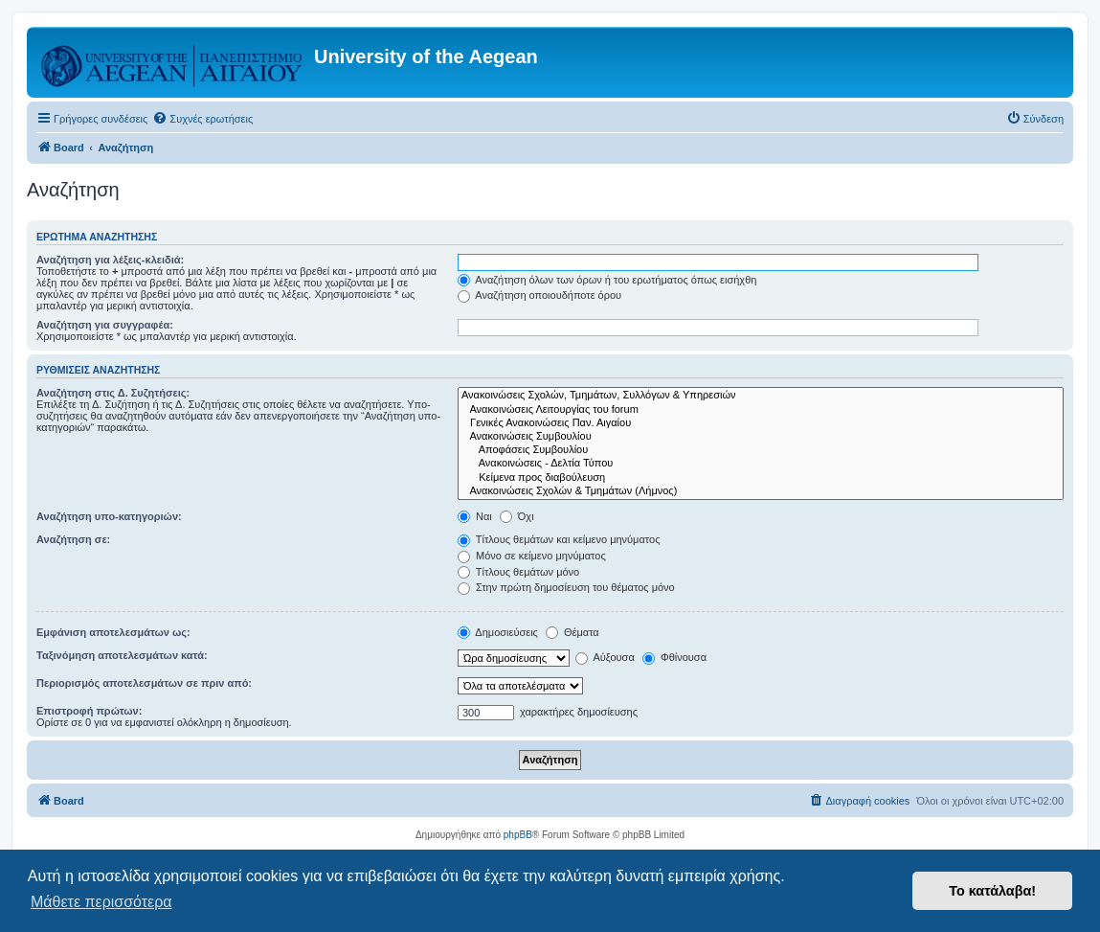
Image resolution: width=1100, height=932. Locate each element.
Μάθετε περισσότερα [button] (101, 902)
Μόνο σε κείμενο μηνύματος (532, 555)
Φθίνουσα (674, 657)
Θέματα (572, 632)
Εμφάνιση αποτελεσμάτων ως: (113, 632)
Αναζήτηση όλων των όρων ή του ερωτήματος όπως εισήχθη (607, 279)
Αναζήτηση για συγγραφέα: (104, 324)
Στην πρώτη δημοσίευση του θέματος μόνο (566, 587)
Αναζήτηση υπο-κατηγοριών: (109, 516)
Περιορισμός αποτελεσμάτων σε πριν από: (144, 683)
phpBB (518, 835)
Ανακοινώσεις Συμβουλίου (761, 436)
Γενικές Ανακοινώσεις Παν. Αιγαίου (761, 423)
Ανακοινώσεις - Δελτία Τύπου (761, 463)
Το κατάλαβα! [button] (992, 890)
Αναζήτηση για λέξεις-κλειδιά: (110, 259)
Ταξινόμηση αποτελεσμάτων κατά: (122, 655)
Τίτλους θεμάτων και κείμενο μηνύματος (559, 539)
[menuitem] (202, 118)
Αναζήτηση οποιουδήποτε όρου (539, 295)
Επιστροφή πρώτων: (89, 710)
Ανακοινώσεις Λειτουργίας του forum (761, 410)
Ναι (475, 516)
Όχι (517, 516)
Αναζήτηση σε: (73, 539)
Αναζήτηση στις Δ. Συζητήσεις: (113, 392)
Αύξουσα (605, 657)
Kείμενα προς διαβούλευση (761, 478)
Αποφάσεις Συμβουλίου (761, 450)
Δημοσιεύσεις (498, 632)
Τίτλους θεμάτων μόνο (518, 572)
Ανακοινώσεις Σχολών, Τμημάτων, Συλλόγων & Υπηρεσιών (761, 395)
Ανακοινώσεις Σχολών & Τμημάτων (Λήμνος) (761, 491)
